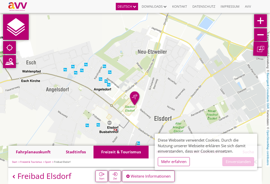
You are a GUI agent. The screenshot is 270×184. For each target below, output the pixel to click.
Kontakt (179, 6)
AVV (248, 6)
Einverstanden (238, 161)
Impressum (230, 6)
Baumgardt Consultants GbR (267, 91)
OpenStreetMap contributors (267, 147)
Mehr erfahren (173, 161)
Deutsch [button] (127, 6)
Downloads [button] (154, 6)
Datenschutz (203, 6)
